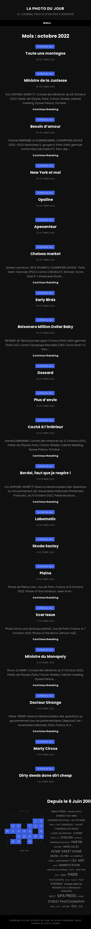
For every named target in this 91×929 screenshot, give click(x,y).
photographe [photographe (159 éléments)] (56, 879)
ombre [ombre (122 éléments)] (63, 875)
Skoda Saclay (45, 546)
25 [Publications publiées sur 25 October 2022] (13, 841)
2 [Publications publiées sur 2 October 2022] (41, 821)
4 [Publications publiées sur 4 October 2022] (13, 826)
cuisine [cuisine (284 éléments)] (77, 833)
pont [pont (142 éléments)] (81, 880)
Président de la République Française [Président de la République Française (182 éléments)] (66, 889)
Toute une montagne (45, 53)
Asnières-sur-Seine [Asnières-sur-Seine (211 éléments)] (66, 815)
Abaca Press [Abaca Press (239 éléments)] (58, 811)
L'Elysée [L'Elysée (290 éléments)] (64, 856)
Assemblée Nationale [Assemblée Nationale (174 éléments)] (59, 820)
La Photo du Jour (45, 8)
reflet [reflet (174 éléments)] (52, 896)
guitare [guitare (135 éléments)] (57, 847)
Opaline (45, 199)
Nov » (27, 850)
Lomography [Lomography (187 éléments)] (63, 860)
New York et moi (45, 172)
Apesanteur (45, 226)
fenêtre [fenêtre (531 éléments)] (76, 842)
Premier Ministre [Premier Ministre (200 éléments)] (73, 884)
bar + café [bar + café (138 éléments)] (55, 824)
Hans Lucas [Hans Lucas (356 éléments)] (71, 846)
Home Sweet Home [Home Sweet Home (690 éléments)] (66, 851)
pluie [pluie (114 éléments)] (67, 880)
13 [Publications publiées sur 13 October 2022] (24, 831)
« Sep (21, 850)
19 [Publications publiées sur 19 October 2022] (18, 836)
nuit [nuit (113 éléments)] (57, 875)
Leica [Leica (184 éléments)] (51, 860)
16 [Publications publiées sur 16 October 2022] (41, 831)
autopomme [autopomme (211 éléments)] (78, 820)
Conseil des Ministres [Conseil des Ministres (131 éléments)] (61, 833)
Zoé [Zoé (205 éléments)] (81, 906)
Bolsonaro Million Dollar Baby (45, 326)
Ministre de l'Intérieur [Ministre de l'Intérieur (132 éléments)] (57, 869)
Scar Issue (45, 614)
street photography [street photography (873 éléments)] (66, 901)
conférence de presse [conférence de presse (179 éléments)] (66, 828)
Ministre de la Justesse (45, 80)
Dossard (45, 372)
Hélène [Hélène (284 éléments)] (54, 856)
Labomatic (45, 518)
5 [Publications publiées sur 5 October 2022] (18, 826)
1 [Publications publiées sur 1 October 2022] (35, 821)
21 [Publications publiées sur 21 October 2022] (30, 836)
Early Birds (45, 299)
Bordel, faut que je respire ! (45, 472)
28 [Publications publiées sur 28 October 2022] (30, 841)
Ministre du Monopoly (45, 656)
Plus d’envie (45, 399)
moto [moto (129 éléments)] (72, 870)
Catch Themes (52, 923)
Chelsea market (45, 253)
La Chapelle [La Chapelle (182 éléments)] (76, 856)
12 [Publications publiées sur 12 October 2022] (18, 831)
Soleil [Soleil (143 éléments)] (81, 896)
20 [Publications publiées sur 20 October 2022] (24, 836)
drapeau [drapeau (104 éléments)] (78, 838)
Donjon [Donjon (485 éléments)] (67, 837)
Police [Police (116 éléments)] (74, 880)
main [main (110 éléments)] (55, 865)
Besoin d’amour (45, 126)
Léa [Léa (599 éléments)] (74, 860)
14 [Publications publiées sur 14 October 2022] (30, 831)
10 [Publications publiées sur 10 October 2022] (7, 831)
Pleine (45, 573)
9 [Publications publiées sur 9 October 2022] (41, 826)
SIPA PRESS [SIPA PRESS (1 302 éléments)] (66, 895)
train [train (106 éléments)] (52, 907)
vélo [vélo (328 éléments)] (74, 906)
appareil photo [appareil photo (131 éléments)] (75, 811)
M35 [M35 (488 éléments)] (81, 860)
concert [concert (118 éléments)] (79, 825)
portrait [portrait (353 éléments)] (57, 884)
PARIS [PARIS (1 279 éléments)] (73, 874)
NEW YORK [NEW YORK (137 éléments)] (80, 869)
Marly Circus (45, 748)
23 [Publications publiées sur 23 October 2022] (41, 836)
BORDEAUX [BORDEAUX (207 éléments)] (67, 824)
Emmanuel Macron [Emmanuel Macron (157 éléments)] (60, 842)
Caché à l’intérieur (45, 426)
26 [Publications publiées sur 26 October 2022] (19, 841)
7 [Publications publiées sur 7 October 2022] (29, 826)
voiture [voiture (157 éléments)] (65, 906)
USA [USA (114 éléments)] (58, 906)
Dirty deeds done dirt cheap (45, 775)
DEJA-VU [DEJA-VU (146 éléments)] (55, 838)
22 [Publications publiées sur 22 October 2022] (35, 836)
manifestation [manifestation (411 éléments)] (69, 865)
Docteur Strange (45, 702)
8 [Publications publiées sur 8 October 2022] (35, 826)
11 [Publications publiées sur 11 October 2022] (13, 831)
